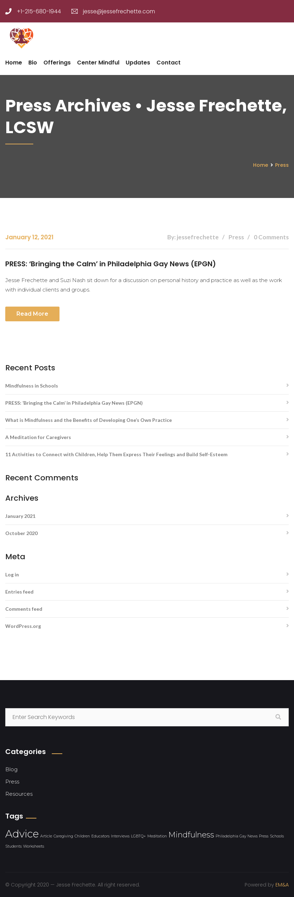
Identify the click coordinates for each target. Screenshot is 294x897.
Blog (11, 769)
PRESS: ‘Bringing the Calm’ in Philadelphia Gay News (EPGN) (111, 264)
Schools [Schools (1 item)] (277, 836)
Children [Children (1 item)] (82, 836)
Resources (19, 793)
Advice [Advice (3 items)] (22, 833)
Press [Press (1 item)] (263, 836)
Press (282, 165)
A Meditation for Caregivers (38, 437)
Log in (12, 574)
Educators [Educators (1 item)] (100, 836)
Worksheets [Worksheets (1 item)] (33, 846)
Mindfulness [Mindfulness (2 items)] (191, 834)
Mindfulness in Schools (31, 385)
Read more (32, 313)
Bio (32, 63)
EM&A (282, 884)
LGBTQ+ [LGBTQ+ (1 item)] (138, 836)
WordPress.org (23, 626)
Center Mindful (98, 63)
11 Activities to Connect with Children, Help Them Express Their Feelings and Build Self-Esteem (116, 454)
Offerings (57, 63)
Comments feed (23, 608)
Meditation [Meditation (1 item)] (157, 836)
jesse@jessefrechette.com (113, 11)
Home (13, 63)
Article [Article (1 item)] (46, 836)
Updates (138, 63)
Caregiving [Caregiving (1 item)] (63, 836)
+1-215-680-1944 (33, 11)
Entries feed (19, 591)
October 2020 (21, 533)
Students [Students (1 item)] (13, 846)
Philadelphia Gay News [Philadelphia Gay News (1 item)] (237, 836)
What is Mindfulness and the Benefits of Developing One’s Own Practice (88, 420)
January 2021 (20, 516)
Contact (168, 63)
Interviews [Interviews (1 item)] (120, 836)
